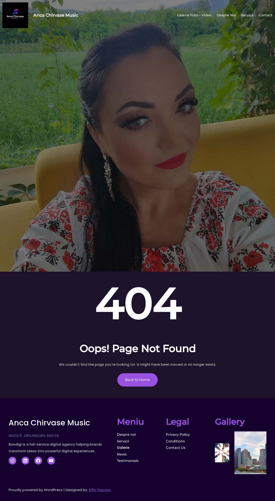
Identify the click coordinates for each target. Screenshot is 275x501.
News (122, 454)
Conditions (175, 441)
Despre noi (126, 434)
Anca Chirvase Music (55, 15)
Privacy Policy (178, 434)
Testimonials (128, 461)
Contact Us (175, 448)
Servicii (123, 441)
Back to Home (137, 380)
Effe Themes (100, 490)
